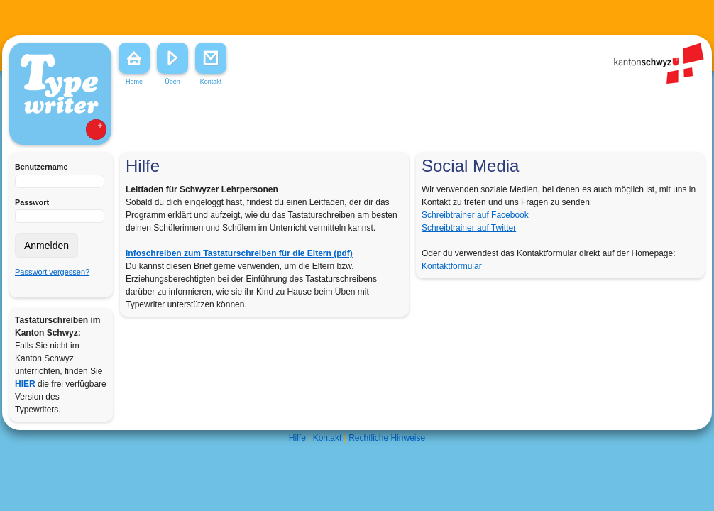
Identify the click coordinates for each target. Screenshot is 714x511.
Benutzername (41, 167)
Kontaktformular (452, 266)
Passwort (32, 202)
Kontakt (327, 438)
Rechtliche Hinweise (386, 438)
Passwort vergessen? (52, 272)
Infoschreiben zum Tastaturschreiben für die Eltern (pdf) (239, 253)
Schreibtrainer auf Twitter (469, 228)
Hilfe (297, 438)
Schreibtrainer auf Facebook (475, 215)
